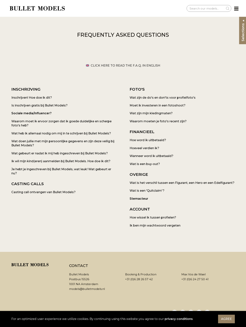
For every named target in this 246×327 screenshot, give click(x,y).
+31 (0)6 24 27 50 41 (195, 279)
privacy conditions (179, 319)
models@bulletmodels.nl (87, 289)
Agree (226, 319)
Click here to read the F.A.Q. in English (123, 65)
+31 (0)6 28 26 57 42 (139, 279)
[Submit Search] (227, 8)
